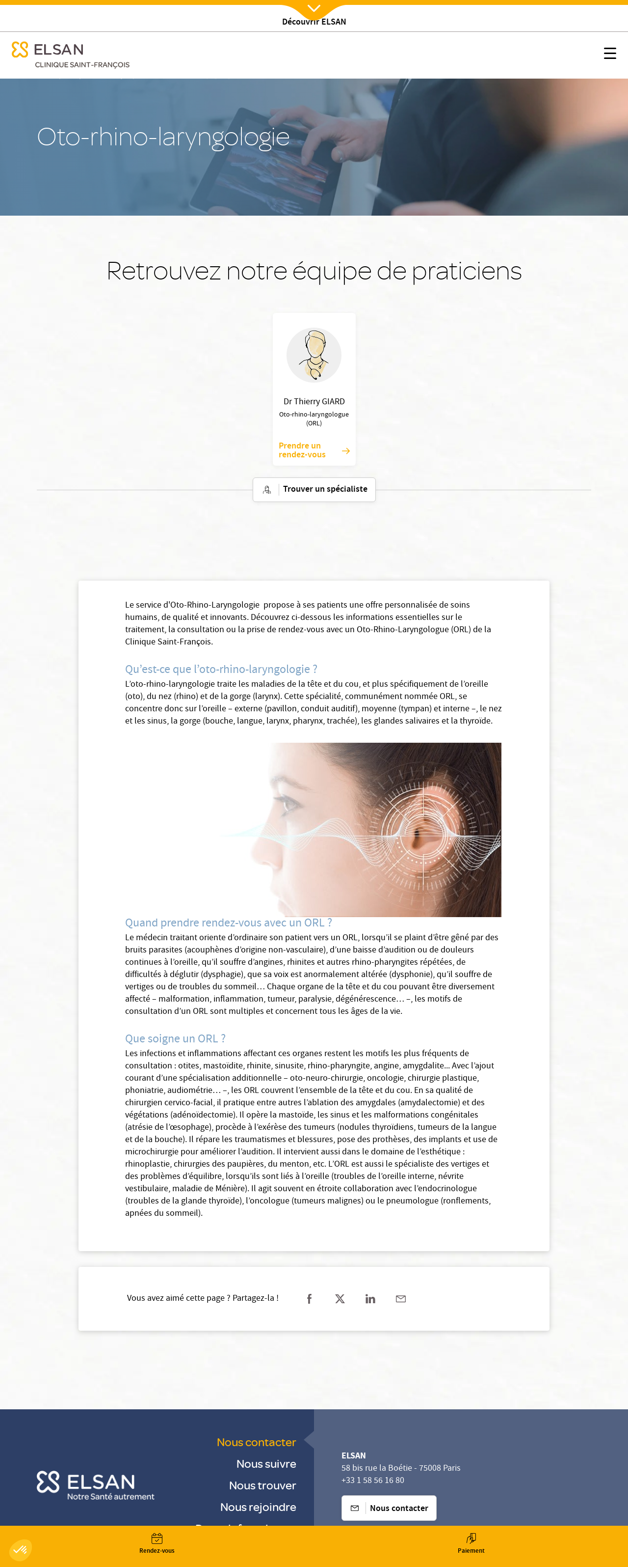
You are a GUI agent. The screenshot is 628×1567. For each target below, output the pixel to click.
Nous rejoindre (258, 1506)
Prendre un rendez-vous (314, 451)
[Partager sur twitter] (340, 1299)
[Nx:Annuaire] (157, 1544)
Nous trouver (262, 1484)
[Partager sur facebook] (309, 1299)
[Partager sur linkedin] (370, 1299)
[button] (20, 1550)
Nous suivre (266, 1463)
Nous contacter (256, 1441)
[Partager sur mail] (401, 1299)
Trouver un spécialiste (314, 490)
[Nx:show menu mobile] (610, 55)
